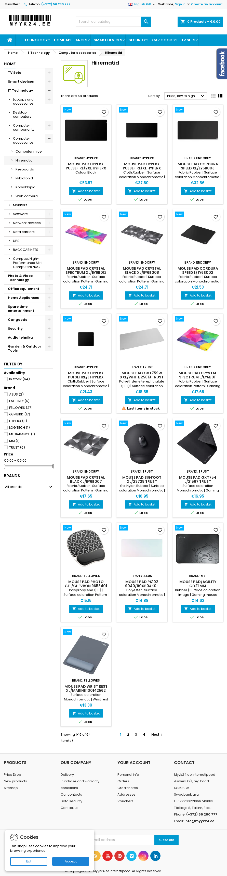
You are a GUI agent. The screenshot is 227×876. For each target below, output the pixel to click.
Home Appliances (70, 40)
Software (20, 214)
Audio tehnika (20, 337)
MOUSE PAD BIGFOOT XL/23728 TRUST (141, 479)
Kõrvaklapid (25, 187)
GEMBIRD (19, 414)
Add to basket (86, 191)
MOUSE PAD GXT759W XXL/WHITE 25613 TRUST (142, 375)
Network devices (27, 222)
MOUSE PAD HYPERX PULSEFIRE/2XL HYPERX (86, 166)
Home (10, 64)
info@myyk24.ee (199, 821)
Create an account (207, 4)
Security (137, 40)
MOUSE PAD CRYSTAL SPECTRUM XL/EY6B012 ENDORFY (85, 272)
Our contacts (71, 794)
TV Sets (188, 40)
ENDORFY (19, 401)
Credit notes (127, 787)
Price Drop (12, 774)
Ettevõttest (12, 4)
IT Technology (33, 40)
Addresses (126, 794)
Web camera (27, 196)
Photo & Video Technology (20, 277)
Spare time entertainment (21, 308)
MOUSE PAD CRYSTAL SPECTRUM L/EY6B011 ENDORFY (198, 377)
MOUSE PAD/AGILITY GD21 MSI (197, 583)
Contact (184, 763)
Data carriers (24, 231)
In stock (19, 379)
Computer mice (29, 151)
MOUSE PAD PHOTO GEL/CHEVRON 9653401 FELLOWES (86, 586)
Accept (71, 861)
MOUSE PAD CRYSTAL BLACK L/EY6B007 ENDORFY (86, 481)
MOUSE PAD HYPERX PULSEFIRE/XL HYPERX (142, 166)
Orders (123, 781)
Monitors (20, 205)
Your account (134, 763)
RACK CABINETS (25, 249)
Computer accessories (23, 140)
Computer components (23, 127)
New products (15, 781)
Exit (28, 861)
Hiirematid (24, 160)
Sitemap (11, 787)
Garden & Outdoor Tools (24, 348)
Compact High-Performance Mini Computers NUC (27, 262)
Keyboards (25, 169)
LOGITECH (19, 427)
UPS (16, 240)
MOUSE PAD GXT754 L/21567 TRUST (197, 479)
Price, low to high (186, 96)
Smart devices (108, 40)
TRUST (17, 447)
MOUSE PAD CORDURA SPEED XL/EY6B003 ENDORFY (198, 168)
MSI (14, 440)
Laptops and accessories (23, 101)
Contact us (69, 807)
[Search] (113, 22)
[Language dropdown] (142, 4)
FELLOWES (21, 407)
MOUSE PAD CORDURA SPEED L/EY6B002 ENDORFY (198, 272)
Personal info (128, 774)
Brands (12, 476)
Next (157, 734)
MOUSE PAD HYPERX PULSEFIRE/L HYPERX (86, 375)
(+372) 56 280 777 (56, 4)
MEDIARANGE (22, 434)
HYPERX (18, 420)
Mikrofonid (24, 178)
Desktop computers (22, 114)
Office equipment (23, 288)
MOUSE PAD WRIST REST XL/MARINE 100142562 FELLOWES (86, 690)
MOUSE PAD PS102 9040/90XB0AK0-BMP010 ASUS (141, 586)
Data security (71, 801)
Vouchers (125, 801)
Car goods (163, 40)
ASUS (16, 394)
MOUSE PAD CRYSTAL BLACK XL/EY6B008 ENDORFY (142, 272)
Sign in (180, 4)
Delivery (67, 774)
